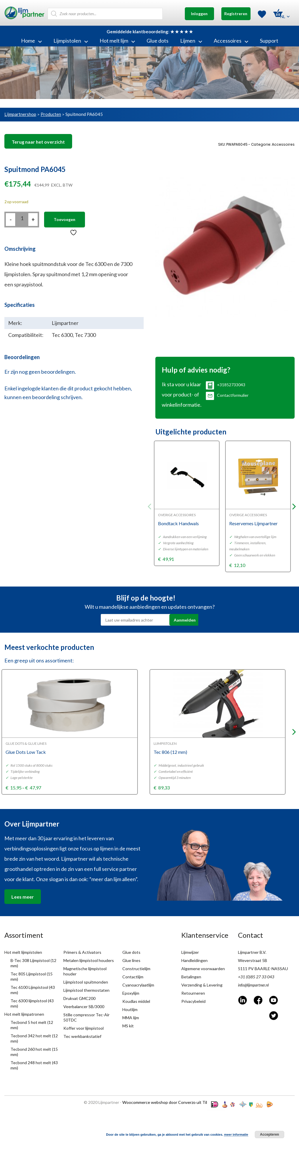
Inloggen (199, 13)
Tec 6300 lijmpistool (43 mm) (32, 1003)
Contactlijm (132, 976)
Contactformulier (227, 395)
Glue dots (157, 40)
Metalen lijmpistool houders (88, 960)
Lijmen (191, 40)
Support (269, 40)
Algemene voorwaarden (203, 968)
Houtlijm (130, 1009)
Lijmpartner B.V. (252, 952)
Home (31, 40)
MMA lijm (130, 1017)
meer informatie (236, 1134)
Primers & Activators (82, 952)
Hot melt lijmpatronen (24, 1014)
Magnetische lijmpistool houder (85, 971)
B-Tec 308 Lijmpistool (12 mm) (33, 963)
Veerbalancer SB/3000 (83, 1006)
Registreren (235, 13)
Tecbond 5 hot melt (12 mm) (32, 1025)
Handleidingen (194, 960)
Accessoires (231, 40)
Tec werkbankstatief (82, 1036)
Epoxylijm (130, 993)
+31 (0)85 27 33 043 (256, 976)
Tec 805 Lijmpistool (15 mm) (32, 976)
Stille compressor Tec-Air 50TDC (86, 1017)
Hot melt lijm (117, 40)
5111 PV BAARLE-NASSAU (263, 968)
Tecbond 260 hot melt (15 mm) (34, 1052)
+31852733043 (225, 384)
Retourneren (193, 993)
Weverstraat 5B (252, 960)
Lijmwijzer (190, 952)
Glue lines (131, 960)
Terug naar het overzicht (38, 142)
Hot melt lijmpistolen (23, 952)
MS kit (128, 1025)
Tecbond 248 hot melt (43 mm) (34, 1065)
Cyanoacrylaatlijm (138, 984)
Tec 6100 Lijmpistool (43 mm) (33, 990)
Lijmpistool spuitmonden (85, 981)
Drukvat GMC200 (79, 998)
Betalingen (191, 976)
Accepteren (269, 1134)
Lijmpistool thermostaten (86, 990)
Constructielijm (136, 968)
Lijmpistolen (70, 40)
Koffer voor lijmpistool (83, 1028)
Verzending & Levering (201, 984)
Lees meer (22, 897)
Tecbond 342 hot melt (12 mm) (34, 1038)
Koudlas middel (136, 1001)
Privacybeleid (193, 1001)
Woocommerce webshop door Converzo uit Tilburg (168, 1102)
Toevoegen (64, 219)
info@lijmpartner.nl (253, 984)
